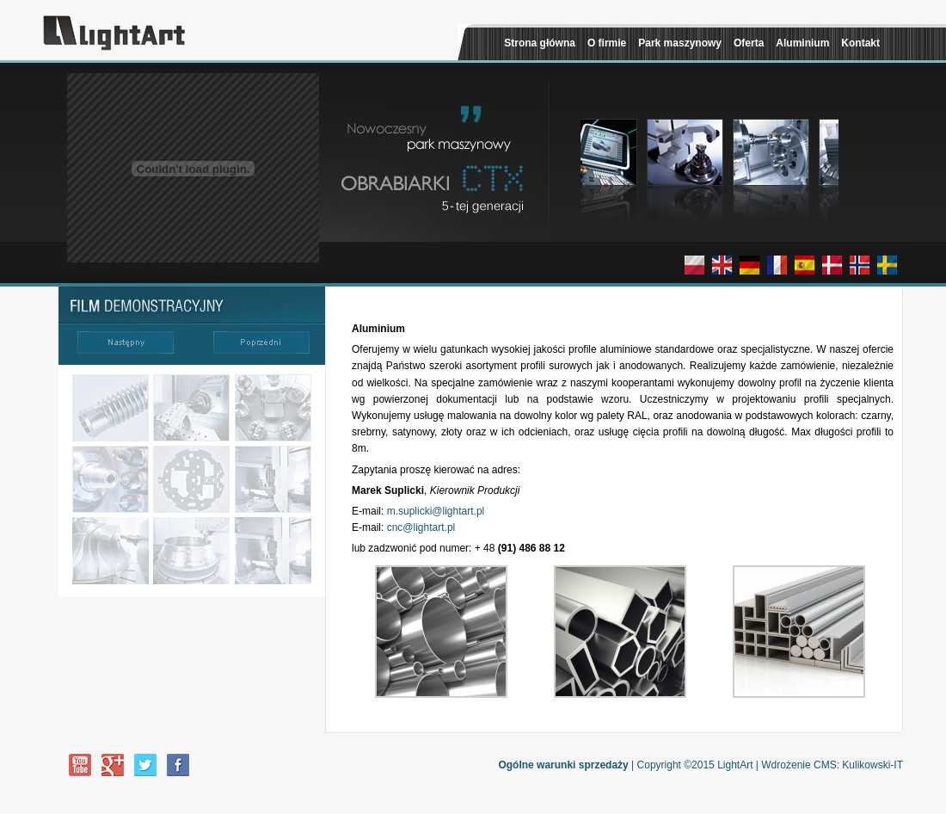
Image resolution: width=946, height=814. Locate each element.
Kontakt (860, 43)
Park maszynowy (680, 43)
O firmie (606, 43)
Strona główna (539, 43)
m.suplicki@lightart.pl (436, 511)
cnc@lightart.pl (421, 527)
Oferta (749, 43)
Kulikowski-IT (872, 765)
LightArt (734, 765)
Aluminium (802, 43)
